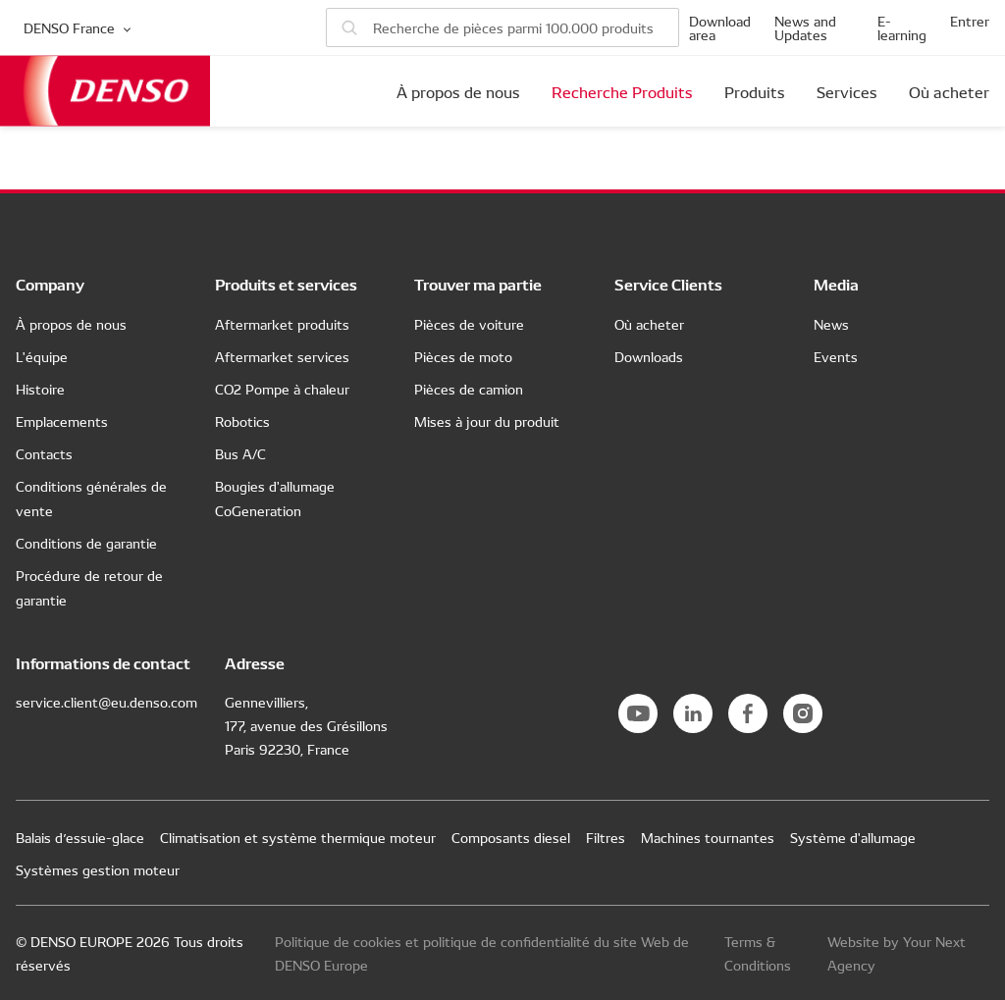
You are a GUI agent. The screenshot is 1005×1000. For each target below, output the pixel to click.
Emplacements (62, 421)
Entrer (969, 20)
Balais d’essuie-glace (80, 837)
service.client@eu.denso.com (106, 701)
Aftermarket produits (282, 324)
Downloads (648, 356)
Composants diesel (510, 837)
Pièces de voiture (469, 324)
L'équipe (42, 356)
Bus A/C (240, 453)
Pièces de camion (468, 388)
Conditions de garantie (86, 543)
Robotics (242, 421)
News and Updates (805, 27)
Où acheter (949, 91)
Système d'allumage (853, 837)
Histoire (40, 388)
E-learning (901, 27)
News (831, 324)
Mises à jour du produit (486, 421)
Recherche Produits (622, 91)
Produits (754, 91)
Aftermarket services (282, 356)
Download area (720, 27)
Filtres (605, 837)
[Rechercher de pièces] (502, 27)
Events (836, 356)
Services (847, 91)
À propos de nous (458, 91)
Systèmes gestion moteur (98, 869)
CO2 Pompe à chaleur (282, 388)
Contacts (44, 453)
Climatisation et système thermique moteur (298, 837)
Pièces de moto (463, 356)
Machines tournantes (707, 837)
